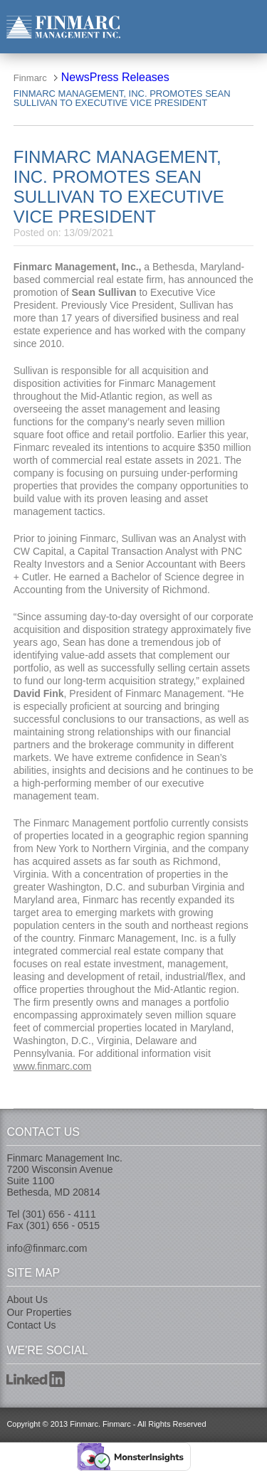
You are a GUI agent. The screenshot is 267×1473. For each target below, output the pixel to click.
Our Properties (38, 1312)
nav (250, 26)
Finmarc (63, 26)
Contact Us (31, 1325)
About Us (27, 1299)
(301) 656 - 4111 (59, 1214)
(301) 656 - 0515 (63, 1225)
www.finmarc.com (53, 1066)
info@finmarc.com (46, 1248)
